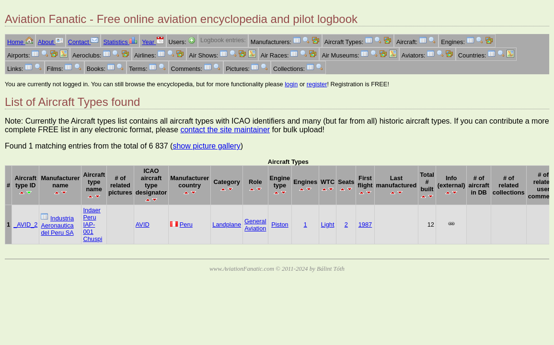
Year (152, 42)
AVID (143, 224)
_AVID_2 (25, 224)
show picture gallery (206, 146)
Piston (280, 224)
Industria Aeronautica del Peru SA (57, 225)
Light (328, 224)
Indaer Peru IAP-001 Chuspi (92, 224)
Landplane (226, 224)
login (291, 84)
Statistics (120, 42)
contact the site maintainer (225, 130)
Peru (186, 224)
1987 (365, 224)
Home (20, 42)
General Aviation (255, 225)
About (50, 42)
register (317, 84)
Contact (83, 42)
